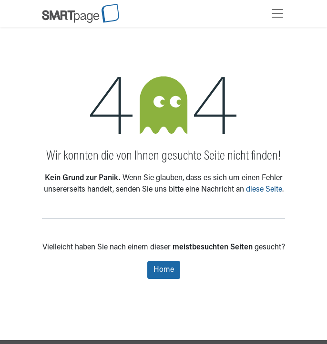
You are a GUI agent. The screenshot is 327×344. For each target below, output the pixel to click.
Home (163, 270)
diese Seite (264, 190)
